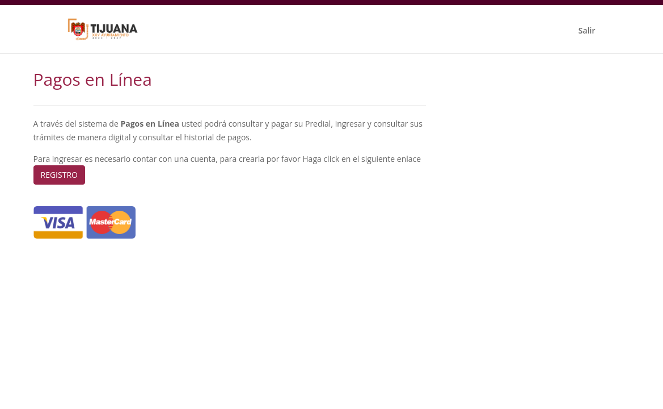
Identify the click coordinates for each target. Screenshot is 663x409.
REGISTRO (59, 174)
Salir (587, 30)
